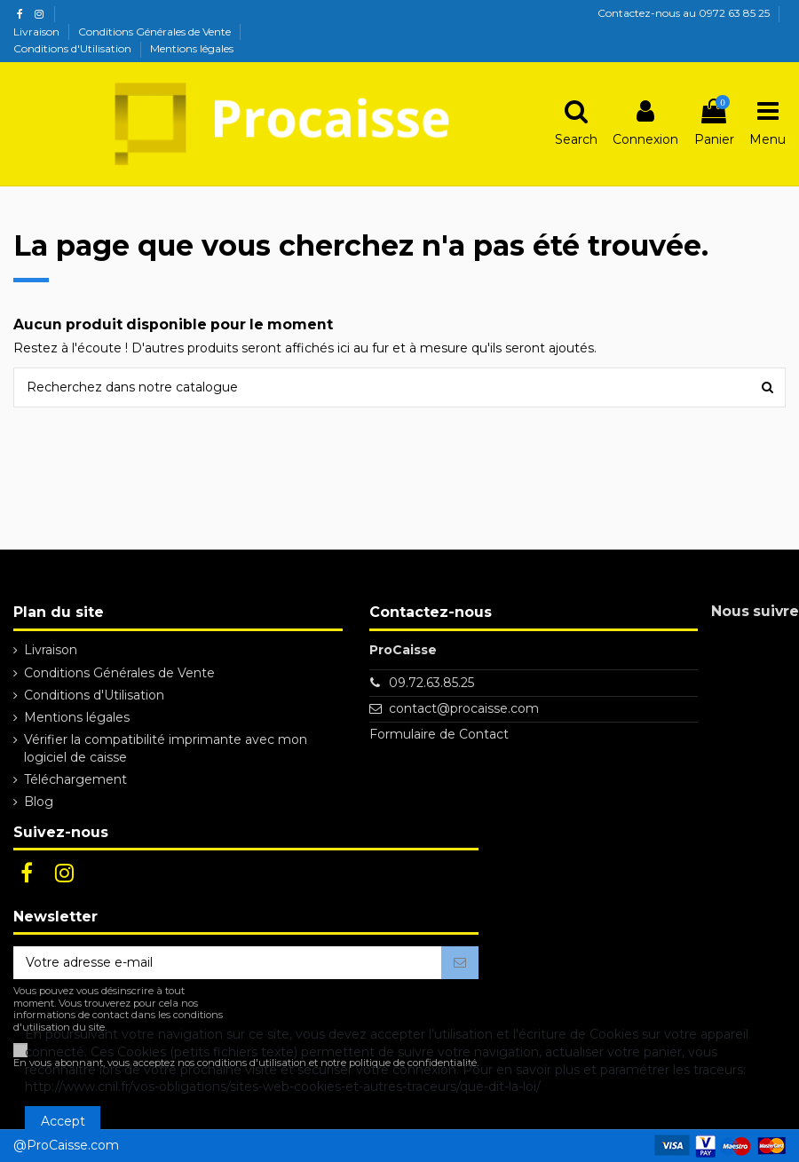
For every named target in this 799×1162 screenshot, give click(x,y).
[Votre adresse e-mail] (227, 963)
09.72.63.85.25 (431, 683)
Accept (63, 1121)
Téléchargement (75, 779)
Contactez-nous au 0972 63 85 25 (683, 13)
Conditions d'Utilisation (73, 48)
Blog (38, 802)
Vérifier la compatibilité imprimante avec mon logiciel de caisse (165, 748)
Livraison (37, 31)
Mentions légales (191, 48)
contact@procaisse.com (464, 708)
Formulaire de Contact (439, 734)
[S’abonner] (460, 963)
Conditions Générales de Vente (155, 31)
